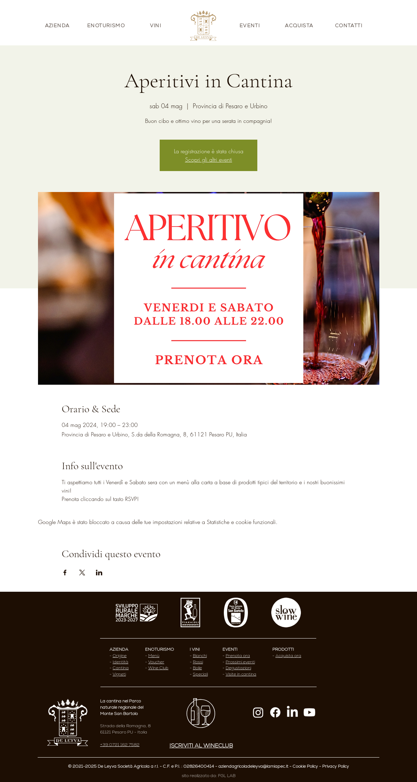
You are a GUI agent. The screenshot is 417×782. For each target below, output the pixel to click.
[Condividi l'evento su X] (82, 572)
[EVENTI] (250, 25)
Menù (153, 655)
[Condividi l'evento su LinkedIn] (99, 572)
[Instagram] (258, 712)
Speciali (200, 674)
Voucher (156, 662)
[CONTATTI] (349, 25)
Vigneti (119, 674)
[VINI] (156, 25)
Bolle (197, 668)
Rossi (198, 662)
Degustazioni (238, 668)
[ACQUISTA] (300, 25)
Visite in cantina (241, 674)
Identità (120, 662)
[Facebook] (275, 712)
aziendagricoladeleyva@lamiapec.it (253, 766)
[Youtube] (309, 712)
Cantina (121, 668)
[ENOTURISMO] (106, 25)
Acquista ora (288, 655)
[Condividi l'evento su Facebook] (65, 572)
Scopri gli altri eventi (208, 159)
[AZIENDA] (58, 25)
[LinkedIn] (292, 712)
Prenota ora (238, 655)
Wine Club (158, 668)
